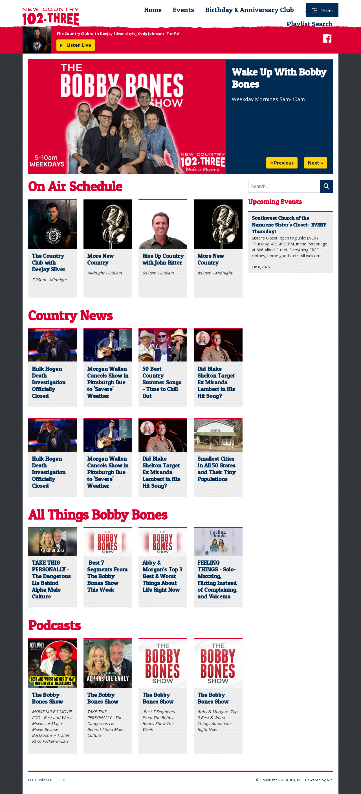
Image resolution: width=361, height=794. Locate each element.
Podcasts (319, 10)
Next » (315, 163)
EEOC (62, 779)
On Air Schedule (75, 186)
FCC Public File (40, 779)
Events (183, 10)
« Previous (282, 163)
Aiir (329, 779)
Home (153, 10)
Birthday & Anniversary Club (249, 10)
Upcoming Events (275, 202)
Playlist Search (310, 24)
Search (326, 186)
